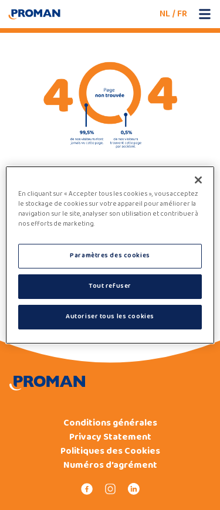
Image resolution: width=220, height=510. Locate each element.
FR (182, 13)
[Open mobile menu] (205, 14)
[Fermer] (198, 180)
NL (165, 13)
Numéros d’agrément (110, 465)
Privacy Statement (110, 437)
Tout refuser (110, 286)
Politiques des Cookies (110, 451)
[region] (109, 255)
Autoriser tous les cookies (110, 316)
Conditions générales (110, 423)
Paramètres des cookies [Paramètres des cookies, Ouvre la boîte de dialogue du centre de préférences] (110, 255)
